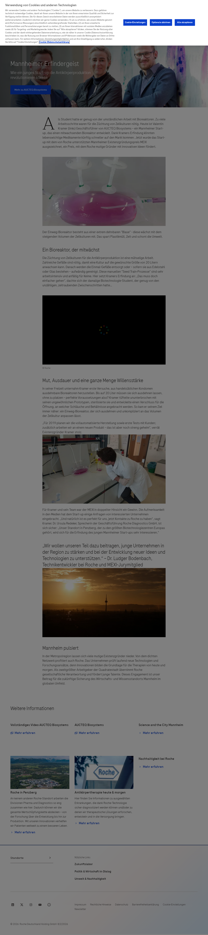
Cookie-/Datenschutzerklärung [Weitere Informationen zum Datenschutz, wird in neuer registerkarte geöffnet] (54, 29)
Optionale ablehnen (161, 10)
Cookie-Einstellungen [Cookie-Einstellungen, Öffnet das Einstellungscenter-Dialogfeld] (135, 10)
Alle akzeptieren (185, 10)
